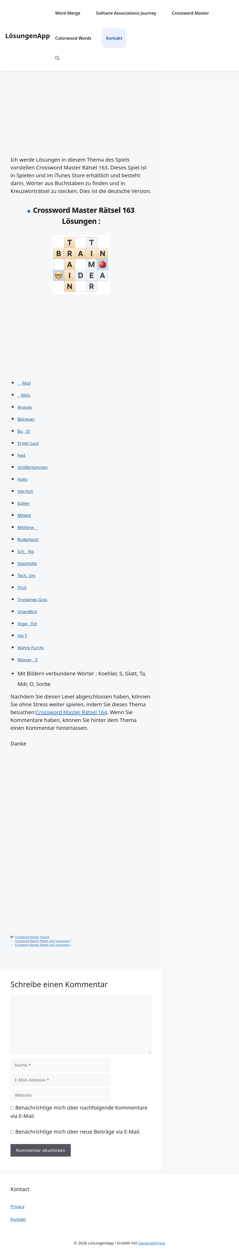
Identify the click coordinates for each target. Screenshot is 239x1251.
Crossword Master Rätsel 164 (71, 712)
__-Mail (24, 383)
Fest (21, 455)
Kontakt (114, 38)
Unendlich (27, 612)
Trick (21, 587)
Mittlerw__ (27, 527)
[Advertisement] (80, 110)
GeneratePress (151, 1243)
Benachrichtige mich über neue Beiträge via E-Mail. (77, 1131)
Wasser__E (27, 660)
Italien (23, 503)
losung (44, 937)
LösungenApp (27, 35)
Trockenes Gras (32, 599)
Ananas (24, 407)
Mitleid (24, 515)
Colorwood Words (73, 38)
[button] (57, 58)
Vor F (22, 636)
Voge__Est (27, 624)
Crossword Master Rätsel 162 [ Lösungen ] (43, 941)
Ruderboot (27, 539)
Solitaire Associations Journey (126, 13)
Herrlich (25, 491)
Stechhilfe (27, 563)
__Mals (23, 395)
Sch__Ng (25, 551)
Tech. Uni (26, 575)
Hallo (22, 479)
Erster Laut (28, 443)
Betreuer (26, 419)
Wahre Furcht (30, 648)
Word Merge (67, 13)
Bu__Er (23, 431)
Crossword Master (190, 13)
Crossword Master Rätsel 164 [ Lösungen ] (43, 945)
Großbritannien (32, 467)
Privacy (17, 1206)
